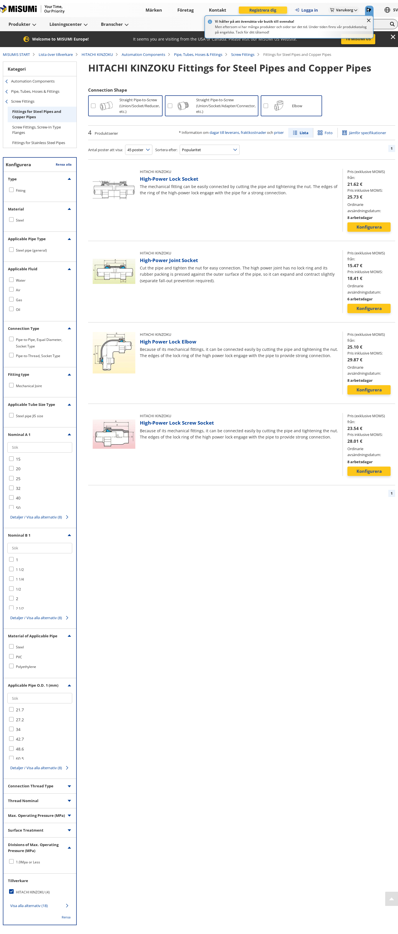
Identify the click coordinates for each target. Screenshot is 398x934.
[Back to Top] (391, 899)
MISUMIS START (16, 54)
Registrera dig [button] (262, 10)
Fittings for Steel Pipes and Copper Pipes (36, 114)
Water (21, 280)
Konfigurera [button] (369, 227)
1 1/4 (20, 579)
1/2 (18, 589)
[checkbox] (40, 190)
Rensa (66, 917)
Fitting (21, 190)
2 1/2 (20, 608)
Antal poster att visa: (105, 149)
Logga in (306, 10)
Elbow (297, 105)
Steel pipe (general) (31, 250)
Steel (20, 220)
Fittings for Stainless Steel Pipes (38, 142)
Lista (304, 132)
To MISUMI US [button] (358, 38)
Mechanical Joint (29, 385)
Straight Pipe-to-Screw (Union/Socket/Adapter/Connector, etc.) (226, 105)
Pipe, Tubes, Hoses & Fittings (198, 54)
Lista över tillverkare (56, 54)
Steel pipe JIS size (29, 416)
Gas (19, 300)
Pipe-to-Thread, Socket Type (38, 355)
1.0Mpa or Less (28, 862)
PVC (19, 657)
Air (18, 290)
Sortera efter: (166, 149)
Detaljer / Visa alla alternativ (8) (36, 517)
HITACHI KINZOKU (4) (33, 892)
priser (279, 132)
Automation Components (143, 54)
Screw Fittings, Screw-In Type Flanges (36, 130)
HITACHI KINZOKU (97, 54)
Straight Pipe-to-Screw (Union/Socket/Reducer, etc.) (139, 105)
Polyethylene (26, 666)
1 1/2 (20, 569)
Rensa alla (64, 164)
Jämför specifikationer (367, 132)
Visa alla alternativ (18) (29, 905)
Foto (329, 132)
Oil (18, 309)
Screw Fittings (242, 54)
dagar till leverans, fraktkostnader (238, 132)
